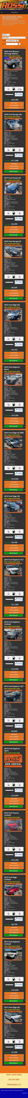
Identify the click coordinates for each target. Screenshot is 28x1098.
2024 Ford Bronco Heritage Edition (11, 52)
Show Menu (9, 12)
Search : (4, 44)
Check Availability (14, 105)
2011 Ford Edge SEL (12, 1007)
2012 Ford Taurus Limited (11, 814)
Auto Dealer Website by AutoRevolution (12, 1090)
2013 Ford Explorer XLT (14, 560)
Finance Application (14, 107)
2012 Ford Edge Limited (10, 878)
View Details (14, 103)
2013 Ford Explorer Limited (12, 623)
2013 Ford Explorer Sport (12, 749)
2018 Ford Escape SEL (13, 114)
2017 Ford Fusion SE (12, 178)
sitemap (24, 1093)
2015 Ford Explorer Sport (12, 368)
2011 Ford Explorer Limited (12, 943)
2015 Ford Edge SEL (12, 305)
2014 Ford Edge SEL (12, 496)
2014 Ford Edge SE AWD (14, 433)
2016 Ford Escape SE (12, 241)
